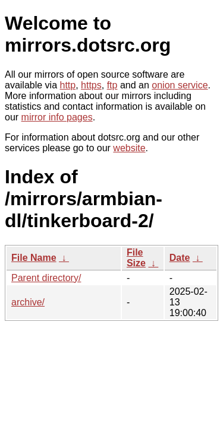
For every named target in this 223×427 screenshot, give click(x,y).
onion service (180, 85)
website (129, 148)
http (68, 85)
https (91, 85)
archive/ (28, 302)
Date (179, 258)
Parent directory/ (46, 278)
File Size (136, 257)
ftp (112, 85)
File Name (33, 258)
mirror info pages (57, 117)
